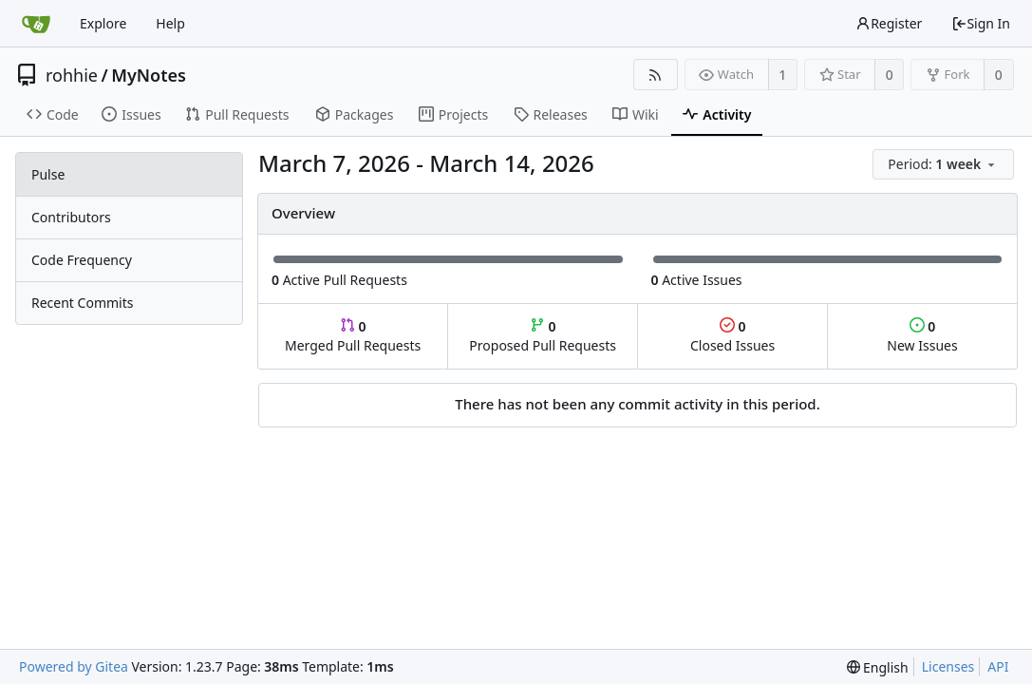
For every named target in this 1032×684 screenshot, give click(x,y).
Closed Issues (732, 335)
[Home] (36, 24)
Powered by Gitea (73, 666)
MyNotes (148, 75)
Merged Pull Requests (353, 335)
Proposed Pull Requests (542, 335)
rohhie (72, 75)
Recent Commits (82, 303)
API (997, 666)
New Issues (922, 335)
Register (888, 23)
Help (170, 23)
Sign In (980, 23)
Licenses (948, 666)
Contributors (71, 217)
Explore (103, 23)
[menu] (945, 164)
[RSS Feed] (655, 74)
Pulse (48, 174)
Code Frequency (81, 260)
